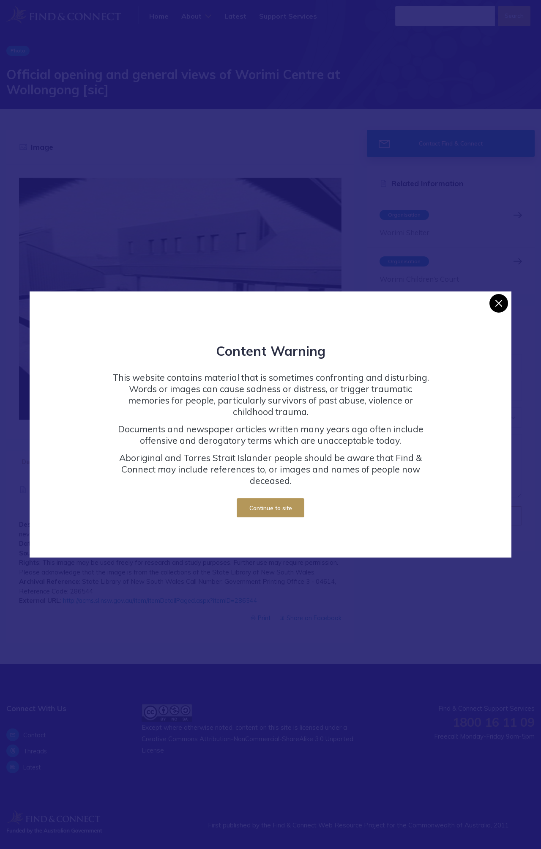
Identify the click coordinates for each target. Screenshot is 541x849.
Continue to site (270, 507)
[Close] (498, 303)
